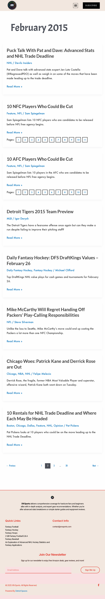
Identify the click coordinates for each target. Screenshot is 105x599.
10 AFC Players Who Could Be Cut (40, 159)
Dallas (31, 425)
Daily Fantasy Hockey (19, 270)
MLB (9, 218)
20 (67, 465)
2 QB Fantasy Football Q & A (16, 535)
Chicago (11, 373)
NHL (9, 63)
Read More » (14, 86)
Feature (11, 113)
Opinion (58, 425)
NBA (21, 373)
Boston (10, 425)
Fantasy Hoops (11, 532)
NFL (19, 113)
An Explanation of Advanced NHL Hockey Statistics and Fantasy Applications (27, 542)
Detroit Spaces (21, 589)
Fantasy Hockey (43, 270)
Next (96, 465)
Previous (10, 465)
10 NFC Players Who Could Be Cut (40, 106)
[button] (74, 5)
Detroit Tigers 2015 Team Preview (40, 211)
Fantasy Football (11, 526)
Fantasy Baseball (12, 538)
